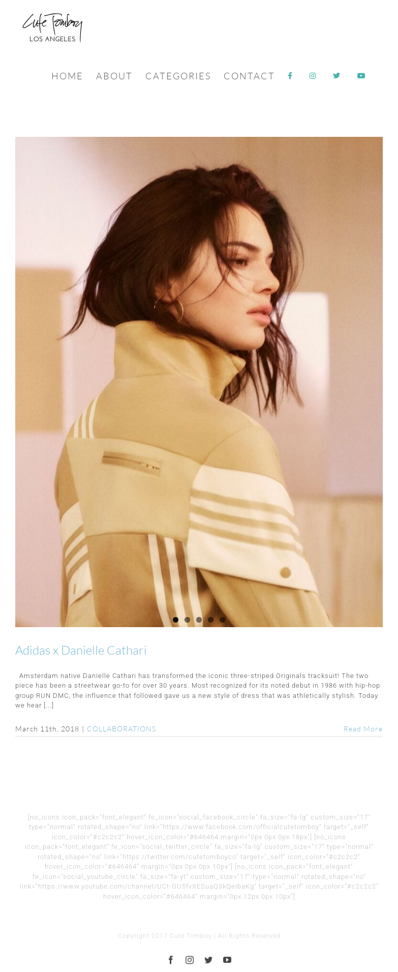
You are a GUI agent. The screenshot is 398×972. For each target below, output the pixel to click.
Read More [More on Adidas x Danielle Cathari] (363, 728)
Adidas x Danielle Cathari (81, 650)
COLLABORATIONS (121, 728)
